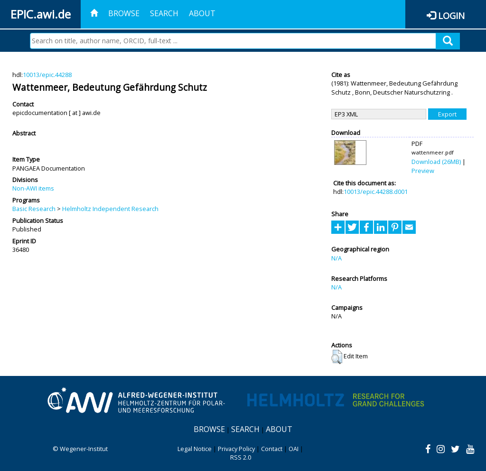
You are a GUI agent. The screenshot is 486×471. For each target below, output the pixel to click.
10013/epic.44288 (47, 74)
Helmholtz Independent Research (110, 208)
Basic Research (34, 208)
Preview (422, 170)
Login (451, 15)
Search (164, 13)
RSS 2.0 (240, 457)
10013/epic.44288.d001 (376, 191)
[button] (336, 357)
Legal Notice (195, 448)
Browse (124, 13)
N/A (336, 258)
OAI (294, 448)
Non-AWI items (33, 188)
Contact (271, 448)
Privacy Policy (236, 448)
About (202, 13)
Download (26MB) (436, 161)
